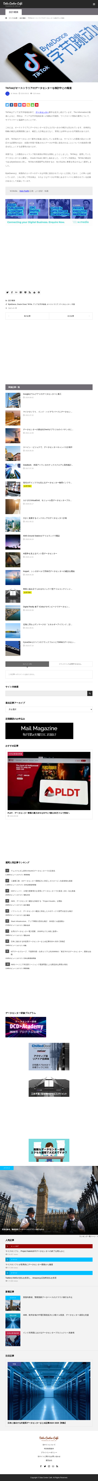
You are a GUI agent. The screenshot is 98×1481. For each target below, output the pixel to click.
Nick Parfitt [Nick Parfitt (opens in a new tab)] (24, 191)
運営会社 (49, 1460)
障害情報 (27, 875)
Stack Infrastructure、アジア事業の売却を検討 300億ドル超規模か (37, 921)
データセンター (65, 304)
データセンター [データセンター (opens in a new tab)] (42, 112)
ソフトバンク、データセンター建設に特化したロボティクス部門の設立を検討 (42, 911)
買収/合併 (26, 925)
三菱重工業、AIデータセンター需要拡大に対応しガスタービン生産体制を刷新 (41, 881)
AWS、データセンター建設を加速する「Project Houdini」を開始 (36, 901)
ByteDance (12, 304)
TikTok (29, 304)
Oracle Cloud (21, 304)
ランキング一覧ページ (87, 1236)
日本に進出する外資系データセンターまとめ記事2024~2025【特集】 (38, 941)
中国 (73, 304)
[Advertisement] (49, 258)
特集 (24, 945)
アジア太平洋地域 (39, 304)
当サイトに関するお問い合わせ (49, 1456)
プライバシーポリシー (49, 1452)
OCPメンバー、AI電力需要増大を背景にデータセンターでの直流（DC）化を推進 (43, 891)
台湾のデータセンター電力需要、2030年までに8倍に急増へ (34, 931)
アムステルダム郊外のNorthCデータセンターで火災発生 (33, 871)
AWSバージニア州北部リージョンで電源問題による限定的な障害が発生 (39, 964)
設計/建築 (13, 12)
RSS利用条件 (49, 1449)
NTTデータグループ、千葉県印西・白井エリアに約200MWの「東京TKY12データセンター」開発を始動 (51, 953)
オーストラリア (52, 304)
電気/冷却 (26, 895)
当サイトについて (49, 1445)
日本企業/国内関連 (30, 885)
